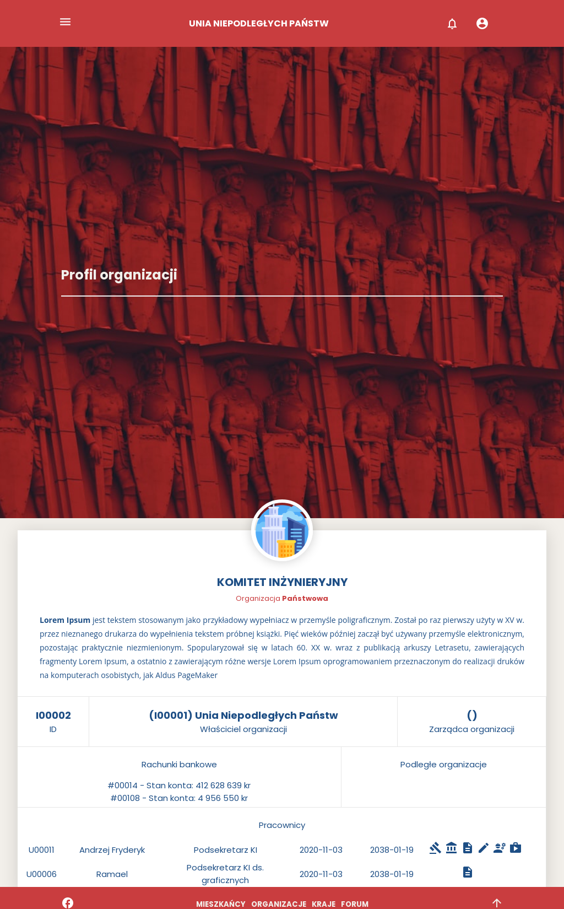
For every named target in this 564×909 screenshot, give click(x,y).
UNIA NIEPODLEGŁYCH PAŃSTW (259, 23)
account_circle (482, 23)
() (472, 715)
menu (65, 22)
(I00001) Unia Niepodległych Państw (243, 715)
